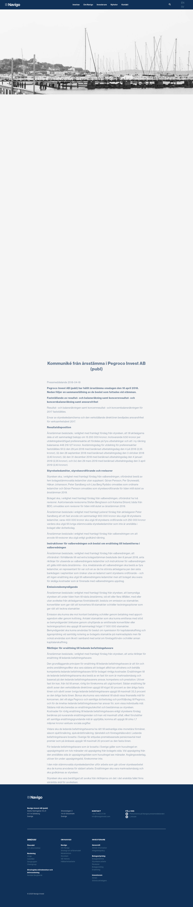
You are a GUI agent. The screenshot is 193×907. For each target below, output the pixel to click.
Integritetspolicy (98, 850)
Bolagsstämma (98, 859)
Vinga (29, 856)
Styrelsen (64, 856)
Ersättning (96, 870)
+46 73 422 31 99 (99, 814)
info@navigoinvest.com (101, 816)
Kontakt (124, 4)
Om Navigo (88, 4)
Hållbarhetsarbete (68, 861)
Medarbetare (66, 853)
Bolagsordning (97, 867)
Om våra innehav (33, 848)
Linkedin (130, 816)
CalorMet (31, 859)
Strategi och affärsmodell (71, 850)
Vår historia (65, 859)
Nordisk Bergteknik (34, 875)
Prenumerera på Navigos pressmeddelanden (145, 814)
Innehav (76, 4)
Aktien (94, 878)
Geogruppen (32, 861)
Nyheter (114, 4)
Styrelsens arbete (99, 861)
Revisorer (96, 864)
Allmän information (99, 848)
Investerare (102, 4)
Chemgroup (31, 864)
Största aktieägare (99, 880)
